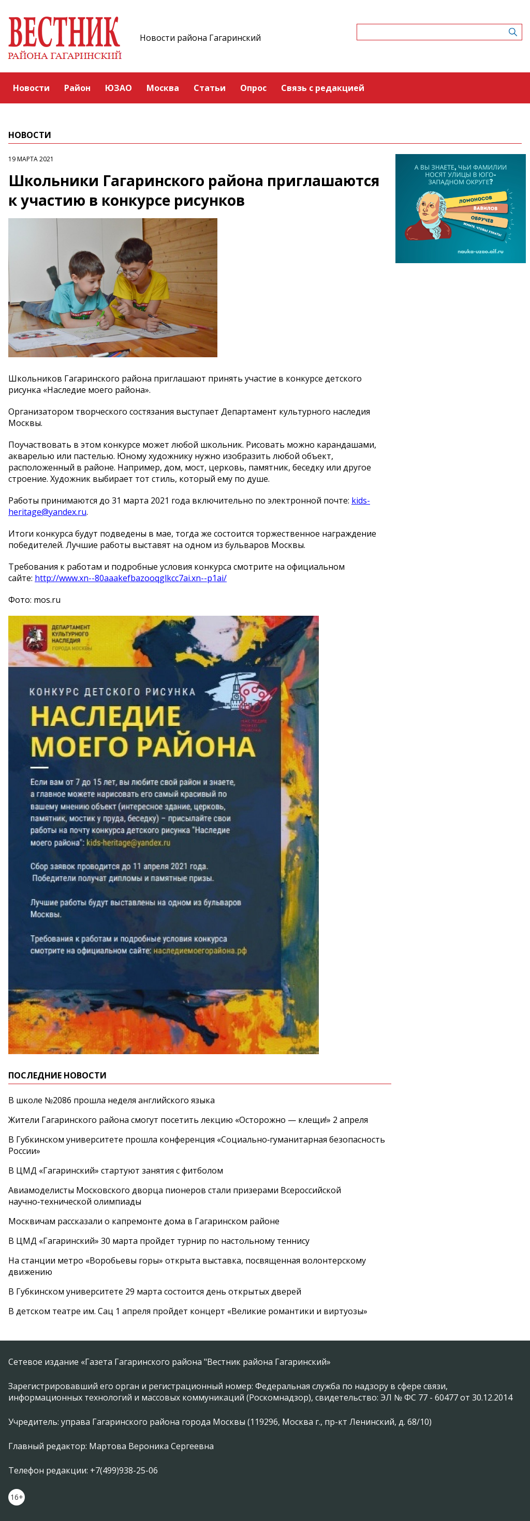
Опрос (253, 88)
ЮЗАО (118, 88)
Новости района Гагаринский (200, 38)
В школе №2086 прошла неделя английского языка (111, 1100)
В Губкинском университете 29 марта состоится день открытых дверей (154, 1291)
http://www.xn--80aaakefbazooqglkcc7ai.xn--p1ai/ (131, 578)
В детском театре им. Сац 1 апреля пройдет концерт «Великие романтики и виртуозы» (187, 1311)
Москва (162, 88)
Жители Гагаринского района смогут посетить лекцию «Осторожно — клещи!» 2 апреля (188, 1119)
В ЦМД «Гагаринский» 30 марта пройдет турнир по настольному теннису (159, 1240)
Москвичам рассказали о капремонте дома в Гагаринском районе (143, 1221)
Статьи (210, 88)
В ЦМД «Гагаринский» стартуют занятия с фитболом (115, 1170)
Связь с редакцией (322, 88)
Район (77, 88)
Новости (31, 88)
